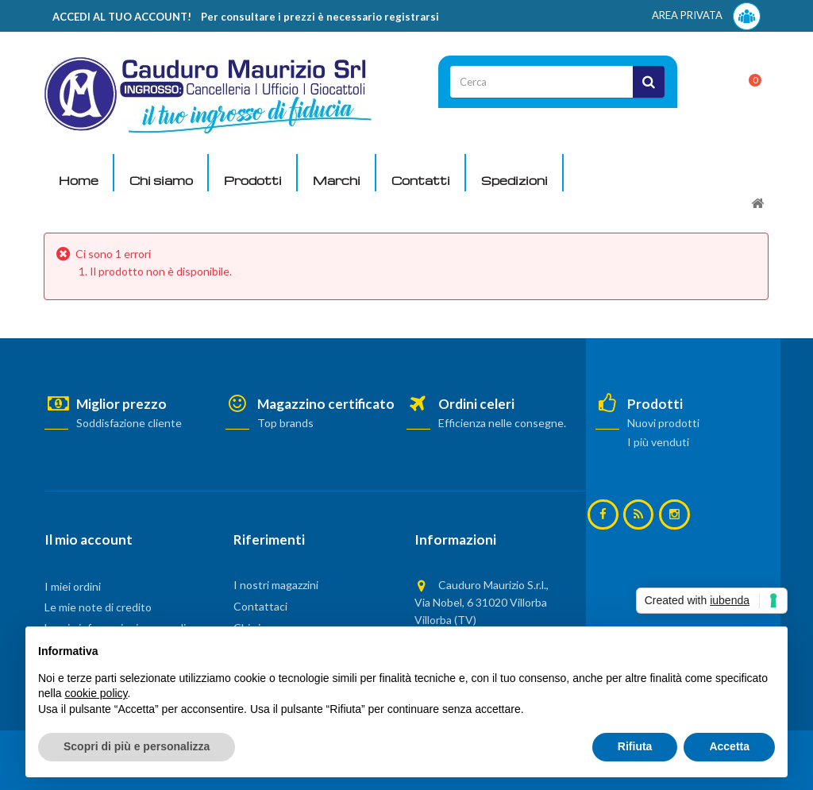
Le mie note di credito (98, 607)
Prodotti (253, 180)
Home (78, 180)
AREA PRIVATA (706, 16)
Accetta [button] (729, 746)
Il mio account (88, 539)
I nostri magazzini (275, 585)
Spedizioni (514, 180)
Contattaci (260, 606)
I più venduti (658, 442)
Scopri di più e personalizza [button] (137, 746)
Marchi (336, 180)
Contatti (420, 180)
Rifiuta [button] (635, 746)
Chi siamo (161, 180)
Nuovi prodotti (663, 423)
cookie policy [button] (95, 693)
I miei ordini (72, 586)
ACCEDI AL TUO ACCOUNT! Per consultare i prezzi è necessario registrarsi (245, 16)
